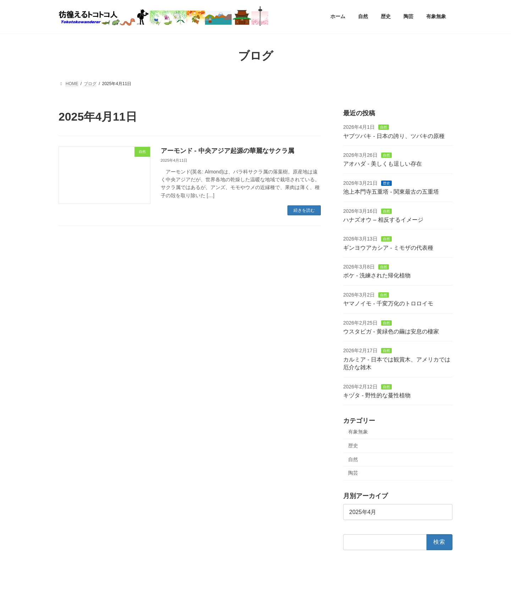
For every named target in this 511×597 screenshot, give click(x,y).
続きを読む (304, 210)
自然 (383, 127)
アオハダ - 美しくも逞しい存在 (382, 164)
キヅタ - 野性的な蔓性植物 (377, 395)
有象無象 (358, 432)
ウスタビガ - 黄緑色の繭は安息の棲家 (391, 331)
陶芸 (353, 473)
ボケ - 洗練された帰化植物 (377, 275)
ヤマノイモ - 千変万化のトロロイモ (388, 303)
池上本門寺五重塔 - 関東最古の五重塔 (391, 192)
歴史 (386, 183)
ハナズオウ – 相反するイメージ (383, 220)
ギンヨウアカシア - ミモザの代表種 (388, 247)
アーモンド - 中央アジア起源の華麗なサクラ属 (227, 150)
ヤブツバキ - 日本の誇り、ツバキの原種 (394, 136)
